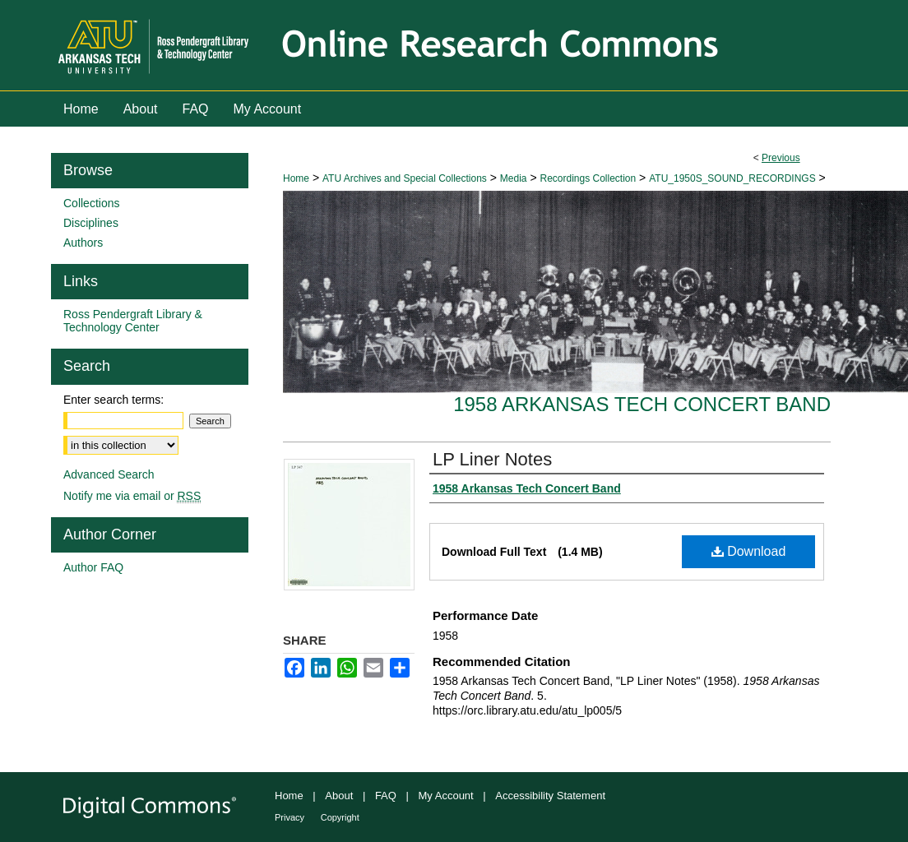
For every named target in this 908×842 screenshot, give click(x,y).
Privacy (289, 817)
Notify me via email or (132, 495)
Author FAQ (93, 567)
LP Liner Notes (492, 459)
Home (296, 178)
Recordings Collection (588, 178)
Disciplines (90, 222)
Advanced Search (109, 474)
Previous (781, 158)
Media (513, 178)
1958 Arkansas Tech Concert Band (642, 404)
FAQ (385, 795)
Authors (83, 242)
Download (748, 551)
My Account (446, 795)
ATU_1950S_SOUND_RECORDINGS (732, 178)
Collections (91, 203)
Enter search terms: (113, 399)
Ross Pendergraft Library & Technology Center (132, 321)
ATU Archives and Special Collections (404, 178)
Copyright (340, 817)
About (339, 795)
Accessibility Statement (550, 795)
